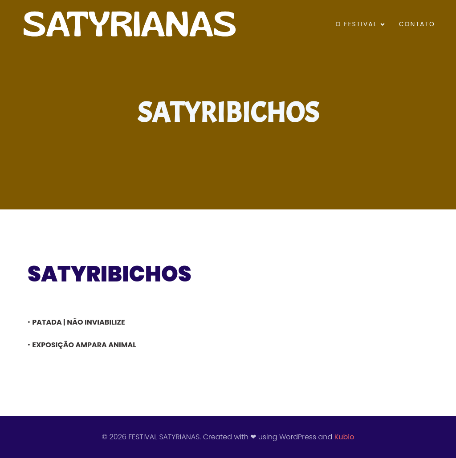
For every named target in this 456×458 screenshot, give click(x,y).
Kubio (344, 437)
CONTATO (417, 24)
